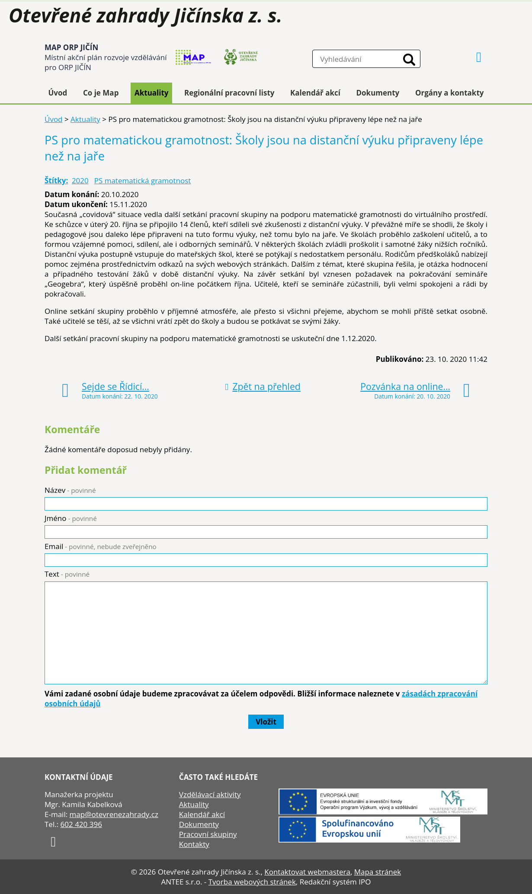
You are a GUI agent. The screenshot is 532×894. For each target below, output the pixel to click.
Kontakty (194, 844)
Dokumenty (378, 93)
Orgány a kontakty (449, 93)
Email (101, 546)
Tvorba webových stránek (252, 882)
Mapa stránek (377, 872)
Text (67, 574)
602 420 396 (81, 824)
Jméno (71, 518)
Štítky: (56, 180)
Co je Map (101, 93)
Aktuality (152, 93)
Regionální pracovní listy (229, 93)
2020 (80, 180)
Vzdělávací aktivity (210, 794)
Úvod (57, 93)
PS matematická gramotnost (142, 180)
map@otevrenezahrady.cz (114, 814)
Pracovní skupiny (208, 834)
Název (70, 490)
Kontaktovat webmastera (307, 872)
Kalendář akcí (315, 93)
